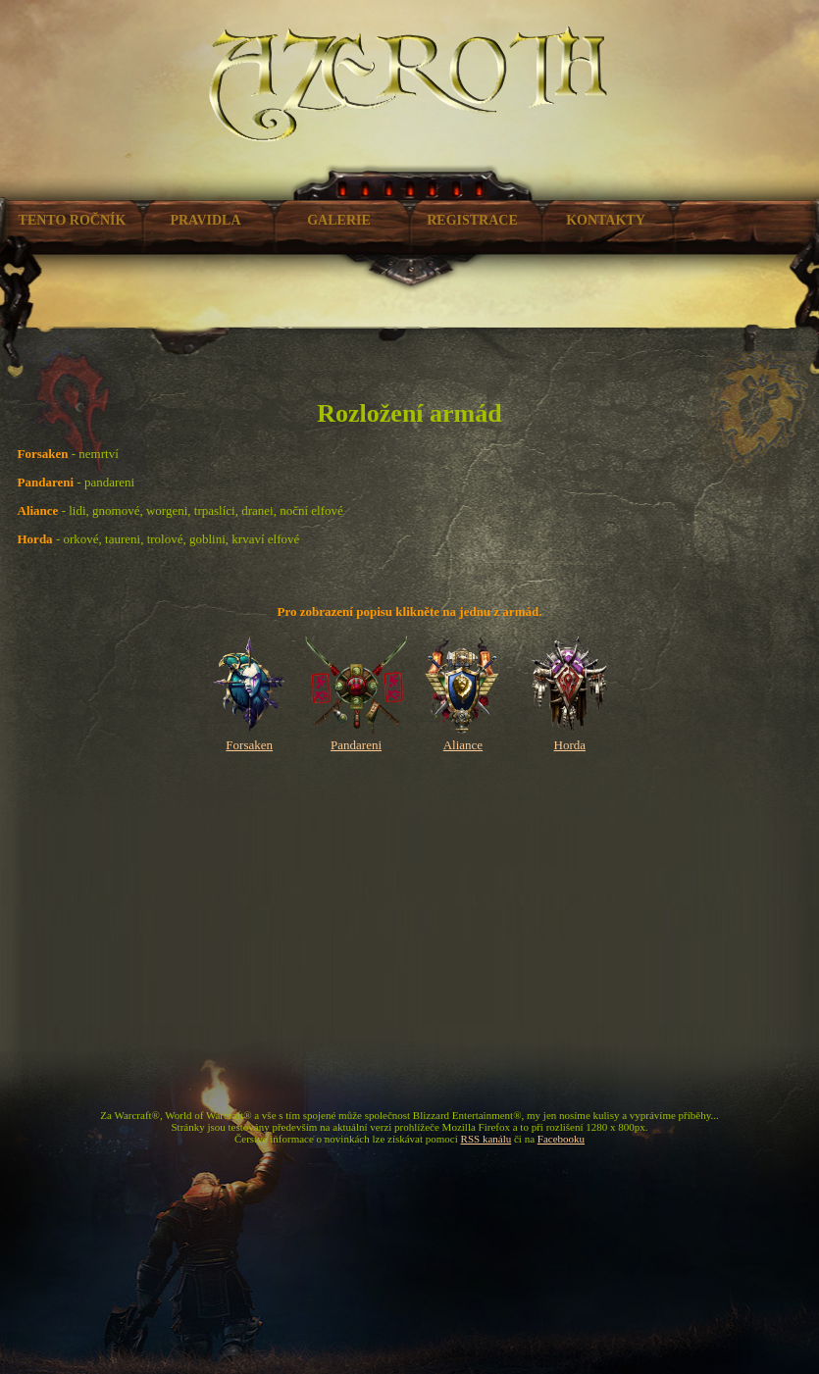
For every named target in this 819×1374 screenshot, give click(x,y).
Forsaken (249, 737)
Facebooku (561, 1139)
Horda (569, 737)
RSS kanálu (486, 1139)
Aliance (463, 737)
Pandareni (356, 737)
